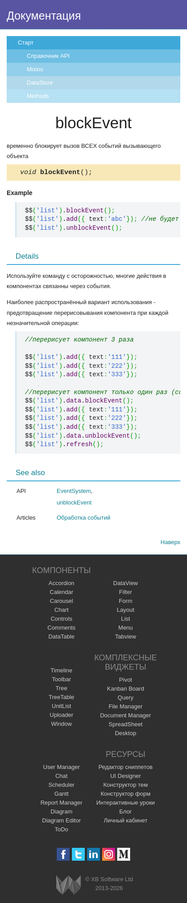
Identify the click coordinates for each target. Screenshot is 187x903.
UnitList (61, 707)
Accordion (62, 584)
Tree (61, 689)
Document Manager (125, 716)
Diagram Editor (61, 821)
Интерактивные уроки (125, 804)
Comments (61, 629)
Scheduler (61, 786)
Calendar (61, 593)
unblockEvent (74, 503)
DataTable (61, 638)
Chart (61, 611)
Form (125, 602)
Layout (125, 611)
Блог (125, 812)
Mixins (35, 69)
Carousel (61, 602)
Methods (38, 96)
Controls (61, 620)
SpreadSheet (125, 725)
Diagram (61, 812)
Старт (25, 42)
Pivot (125, 681)
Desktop (125, 734)
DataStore (40, 82)
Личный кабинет (125, 821)
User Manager (61, 768)
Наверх (170, 543)
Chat (61, 777)
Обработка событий (83, 519)
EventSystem (74, 492)
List (125, 620)
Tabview (125, 638)
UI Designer (125, 777)
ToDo (61, 830)
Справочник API (48, 56)
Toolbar (61, 680)
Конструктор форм (125, 795)
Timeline (61, 671)
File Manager (125, 707)
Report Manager (62, 804)
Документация (44, 15)
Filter (125, 593)
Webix (68, 886)
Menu (125, 629)
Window (61, 725)
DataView (125, 584)
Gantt (61, 795)
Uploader (61, 716)
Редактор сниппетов (126, 768)
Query (125, 699)
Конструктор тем (125, 786)
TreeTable (61, 698)
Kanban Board (125, 690)
